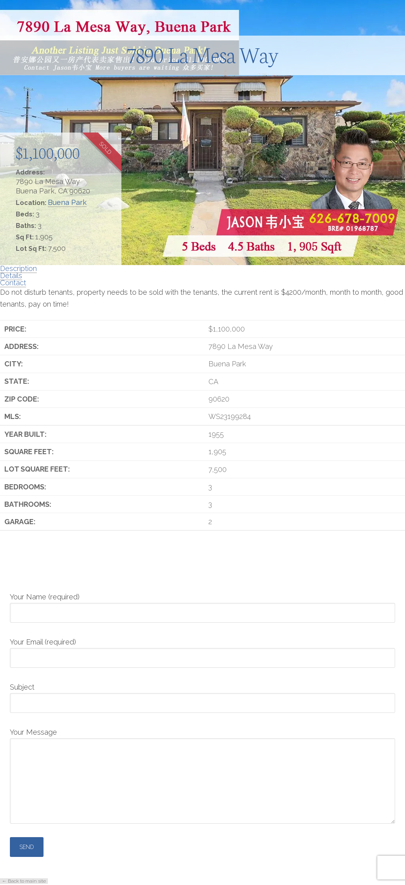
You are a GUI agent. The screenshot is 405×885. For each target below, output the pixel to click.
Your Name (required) (202, 605)
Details (11, 275)
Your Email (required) (202, 650)
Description (18, 268)
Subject (202, 695)
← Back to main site (24, 881)
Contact (13, 283)
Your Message (202, 738)
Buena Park (67, 202)
